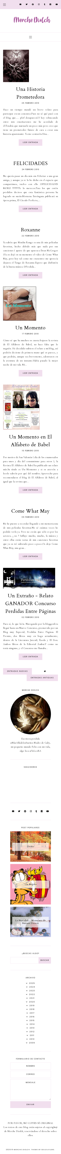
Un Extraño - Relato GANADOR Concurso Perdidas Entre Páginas (30, 603)
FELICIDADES (30, 163)
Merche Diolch (22, 1150)
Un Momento (30, 327)
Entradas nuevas (17, 671)
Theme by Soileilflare (42, 1150)
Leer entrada (30, 142)
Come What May (30, 511)
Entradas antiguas (42, 677)
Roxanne (30, 230)
